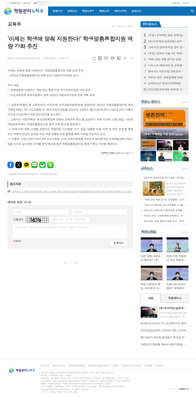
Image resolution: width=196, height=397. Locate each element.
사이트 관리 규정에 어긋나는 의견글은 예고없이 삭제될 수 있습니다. (51, 227)
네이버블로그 (34, 165)
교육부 (130, 26)
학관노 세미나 (150, 101)
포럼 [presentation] (150, 298)
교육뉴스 (72, 11)
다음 (75, 263)
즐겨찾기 (27, 3)
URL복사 (93, 58)
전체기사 (57, 11)
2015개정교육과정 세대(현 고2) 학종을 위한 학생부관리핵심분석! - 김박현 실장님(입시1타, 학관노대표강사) (167, 89)
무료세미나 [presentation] (174, 298)
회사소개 (45, 365)
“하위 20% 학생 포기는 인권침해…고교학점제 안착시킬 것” (167, 59)
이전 (65, 263)
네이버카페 (42, 165)
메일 (106, 58)
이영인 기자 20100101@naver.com (23, 58)
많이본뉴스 (150, 24)
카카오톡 (26, 165)
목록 (100, 58)
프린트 (112, 58)
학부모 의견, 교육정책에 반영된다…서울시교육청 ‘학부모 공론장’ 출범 (167, 77)
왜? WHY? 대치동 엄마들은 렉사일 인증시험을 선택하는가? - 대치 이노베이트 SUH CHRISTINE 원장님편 (165, 337)
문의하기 (159, 365)
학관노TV (104, 11)
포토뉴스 (136, 11)
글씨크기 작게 (131, 58)
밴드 (50, 165)
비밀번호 (77, 212)
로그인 (186, 3)
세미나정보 (120, 11)
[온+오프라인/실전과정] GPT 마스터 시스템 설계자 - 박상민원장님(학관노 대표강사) (167, 41)
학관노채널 (148, 231)
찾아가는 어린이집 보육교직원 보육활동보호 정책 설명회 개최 (167, 71)
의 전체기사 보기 (115, 153)
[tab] (151, 298)
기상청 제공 (42, 4)
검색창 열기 (192, 11)
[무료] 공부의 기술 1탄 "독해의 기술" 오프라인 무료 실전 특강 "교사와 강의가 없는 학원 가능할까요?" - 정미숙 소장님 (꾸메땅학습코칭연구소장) (167, 53)
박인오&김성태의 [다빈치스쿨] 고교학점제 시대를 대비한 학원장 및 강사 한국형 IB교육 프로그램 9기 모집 (165, 330)
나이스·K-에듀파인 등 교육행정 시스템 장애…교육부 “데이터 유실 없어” (167, 65)
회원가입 (176, 3)
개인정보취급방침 (76, 365)
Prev (145, 123)
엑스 (18, 165)
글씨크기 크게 (125, 58)
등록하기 (119, 243)
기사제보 (148, 365)
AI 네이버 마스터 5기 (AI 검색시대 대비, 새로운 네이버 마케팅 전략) (165, 323)
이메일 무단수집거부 (131, 365)
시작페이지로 (14, 3)
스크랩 (119, 58)
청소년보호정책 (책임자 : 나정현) (103, 365)
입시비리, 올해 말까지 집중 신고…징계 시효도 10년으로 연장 (165, 221)
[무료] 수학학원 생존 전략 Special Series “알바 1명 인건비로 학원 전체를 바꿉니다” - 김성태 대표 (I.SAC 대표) (167, 35)
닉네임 (18, 212)
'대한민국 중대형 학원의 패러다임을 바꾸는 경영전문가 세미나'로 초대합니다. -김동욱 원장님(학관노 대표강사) (165, 344)
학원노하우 (88, 11)
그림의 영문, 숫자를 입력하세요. (68, 219)
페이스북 (10, 165)
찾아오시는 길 (58, 365)
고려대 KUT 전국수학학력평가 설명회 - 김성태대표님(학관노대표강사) (167, 83)
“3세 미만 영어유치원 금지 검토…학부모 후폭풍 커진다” (167, 47)
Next (184, 123)
